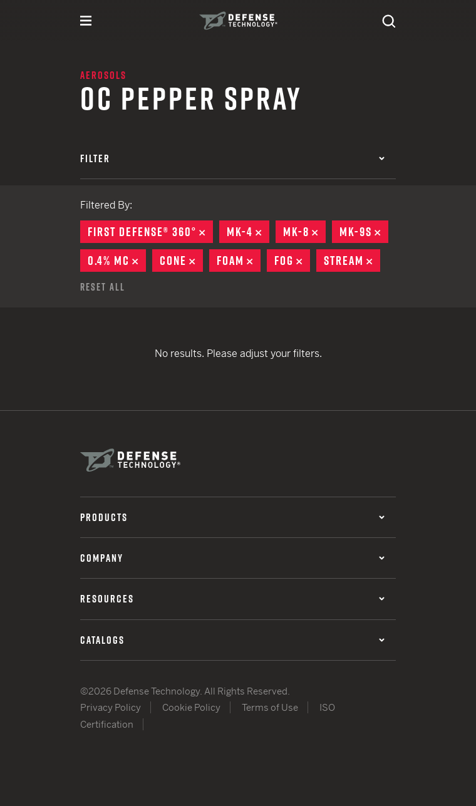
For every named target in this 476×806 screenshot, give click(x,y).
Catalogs (232, 640)
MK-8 (304, 231)
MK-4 (248, 231)
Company (232, 558)
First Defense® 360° (150, 231)
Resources (232, 598)
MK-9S (363, 231)
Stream (352, 260)
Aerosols (103, 75)
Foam (239, 260)
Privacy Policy (110, 707)
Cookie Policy (191, 707)
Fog (292, 260)
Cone (181, 260)
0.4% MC (117, 260)
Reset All (102, 287)
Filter (232, 158)
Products (232, 517)
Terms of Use (270, 707)
